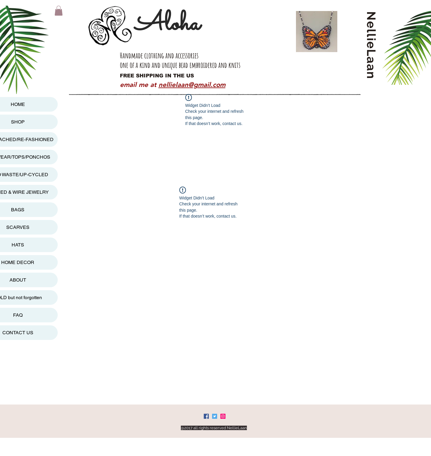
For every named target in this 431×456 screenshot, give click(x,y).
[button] (58, 10)
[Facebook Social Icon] (206, 416)
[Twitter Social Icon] (214, 416)
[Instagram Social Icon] (222, 416)
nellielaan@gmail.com (192, 85)
